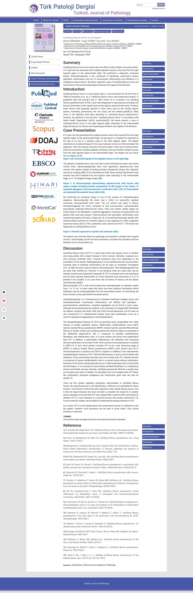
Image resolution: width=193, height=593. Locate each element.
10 (78, 314)
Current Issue (37, 56)
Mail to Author (118, 31)
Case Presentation (151, 74)
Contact (154, 20)
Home (36, 20)
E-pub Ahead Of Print (40, 62)
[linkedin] (3, 318)
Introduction (148, 69)
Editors (66, 20)
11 (81, 314)
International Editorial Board (85, 20)
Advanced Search (159, 8)
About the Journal (51, 20)
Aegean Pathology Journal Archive (44, 79)
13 (126, 392)
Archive (34, 67)
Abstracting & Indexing (137, 20)
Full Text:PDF (87, 31)
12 (89, 334)
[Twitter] (3, 292)
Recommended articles (102, 31)
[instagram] (3, 309)
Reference (147, 84)
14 (72, 345)
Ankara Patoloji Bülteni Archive (43, 84)
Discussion (147, 79)
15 (136, 398)
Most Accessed (38, 73)
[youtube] (3, 300)
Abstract (67, 31)
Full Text (76, 31)
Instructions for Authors (112, 20)
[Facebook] (3, 283)
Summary (147, 63)
